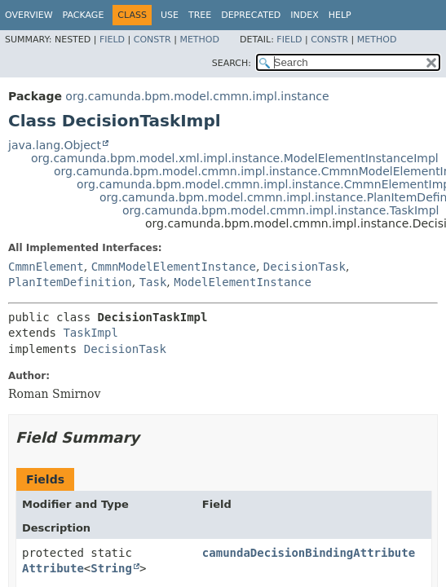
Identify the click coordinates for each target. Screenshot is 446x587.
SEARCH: (231, 63)
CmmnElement (46, 266)
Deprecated (250, 15)
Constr (152, 39)
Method (199, 39)
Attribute (53, 568)
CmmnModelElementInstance (173, 266)
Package (83, 15)
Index (304, 15)
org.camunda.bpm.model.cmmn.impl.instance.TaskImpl (280, 210)
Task (153, 282)
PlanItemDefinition (70, 282)
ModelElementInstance (242, 282)
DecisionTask (304, 266)
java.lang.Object (54, 145)
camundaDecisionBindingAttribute (308, 552)
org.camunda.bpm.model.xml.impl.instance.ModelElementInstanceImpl (235, 158)
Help (340, 15)
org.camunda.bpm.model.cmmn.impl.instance (197, 96)
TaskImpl (90, 332)
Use (170, 15)
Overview (29, 15)
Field (112, 39)
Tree (199, 15)
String (111, 568)
